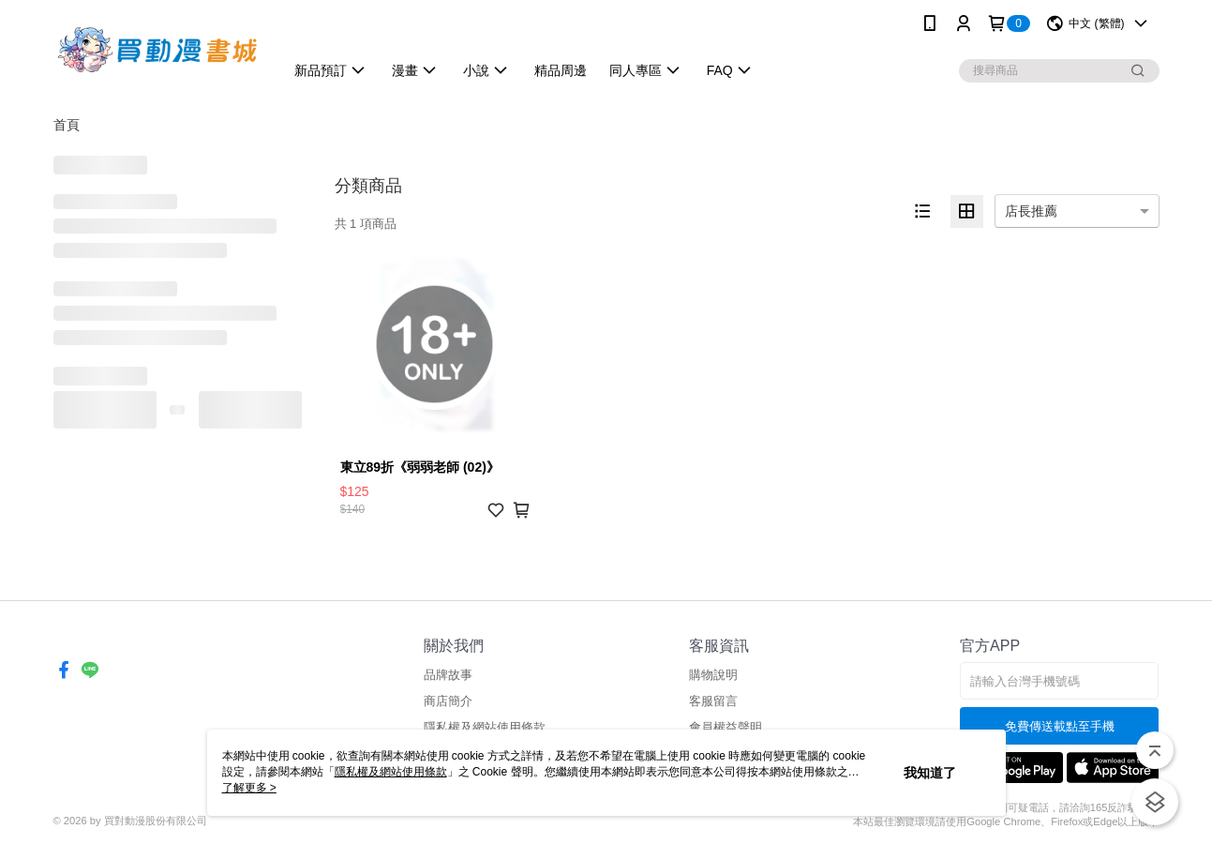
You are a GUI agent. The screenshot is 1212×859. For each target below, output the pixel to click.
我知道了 (930, 772)
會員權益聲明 (725, 727)
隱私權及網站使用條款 (485, 727)
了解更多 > (249, 787)
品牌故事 (448, 675)
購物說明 (713, 675)
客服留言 (713, 701)
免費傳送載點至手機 (1060, 726)
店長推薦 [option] (1031, 211)
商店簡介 (448, 701)
